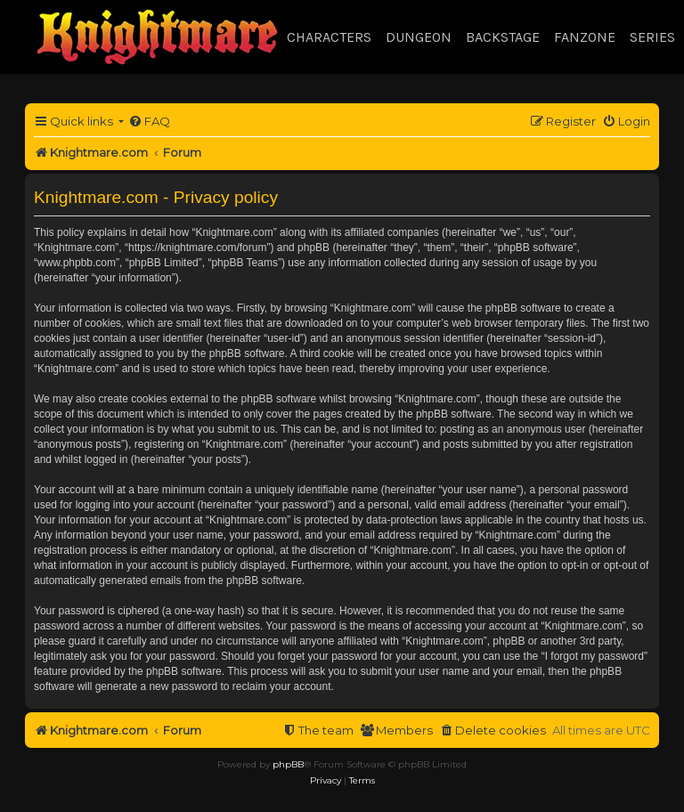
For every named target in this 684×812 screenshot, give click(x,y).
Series (652, 36)
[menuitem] (149, 121)
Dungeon (419, 36)
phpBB (288, 764)
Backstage (503, 36)
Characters (329, 36)
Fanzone (584, 36)
